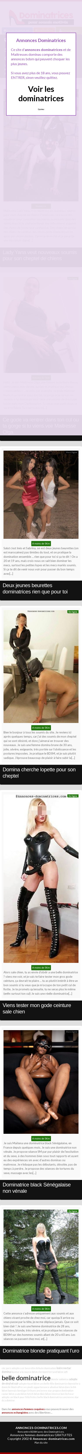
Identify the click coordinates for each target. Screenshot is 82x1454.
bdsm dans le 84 (67, 1387)
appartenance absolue (46, 1387)
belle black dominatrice (50, 1397)
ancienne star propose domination (55, 1390)
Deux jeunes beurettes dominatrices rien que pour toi (35, 588)
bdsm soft (63, 1371)
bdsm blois (39, 1393)
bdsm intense (52, 1393)
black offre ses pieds (22, 1387)
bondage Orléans (26, 1390)
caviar (5, 1393)
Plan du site (41, 1442)
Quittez (41, 109)
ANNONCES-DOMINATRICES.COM (41, 1428)
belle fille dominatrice (56, 1383)
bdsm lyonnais (9, 1390)
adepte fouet (26, 1383)
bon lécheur (67, 1393)
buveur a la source (21, 1371)
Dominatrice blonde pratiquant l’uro (41, 1351)
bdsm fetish (27, 1393)
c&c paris (6, 1368)
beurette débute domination (40, 1368)
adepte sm (7, 1397)
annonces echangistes (15, 1412)
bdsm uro (39, 1383)
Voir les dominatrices (41, 93)
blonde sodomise (60, 1379)
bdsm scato (14, 1393)
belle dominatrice (26, 1378)
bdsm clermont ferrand (44, 1371)
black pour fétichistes (25, 1397)
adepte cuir (18, 1368)
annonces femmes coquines (28, 1408)
